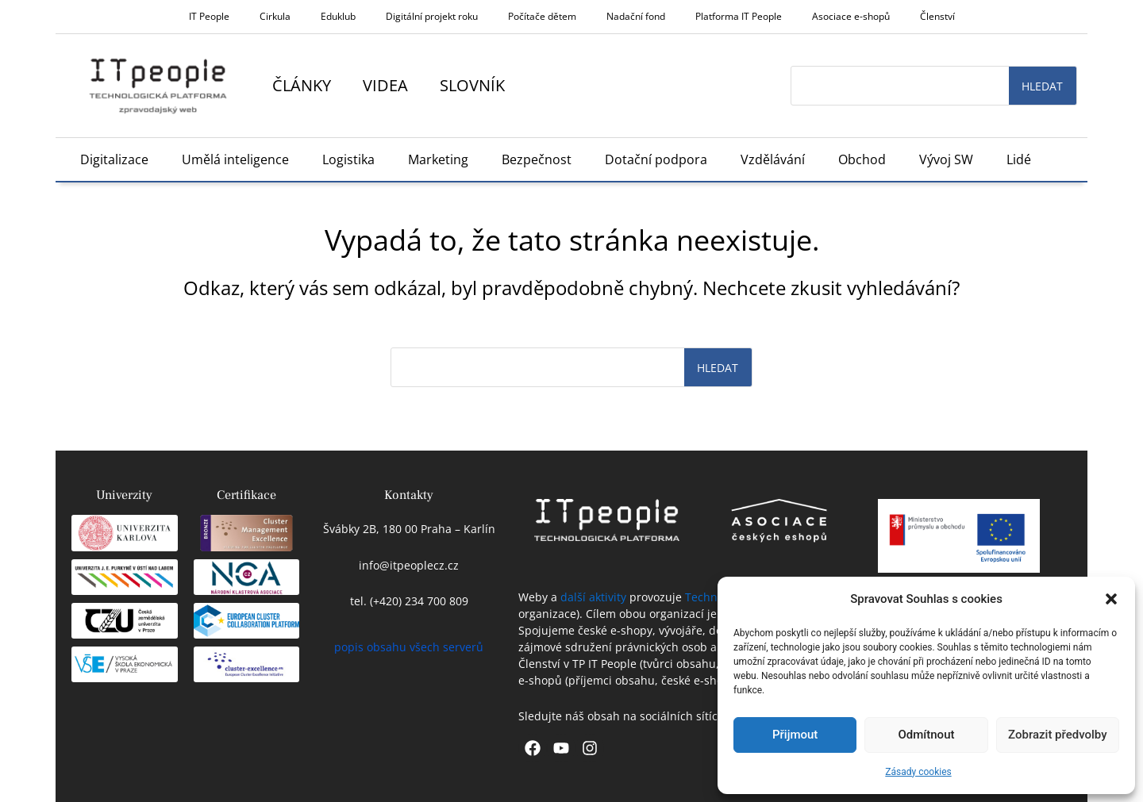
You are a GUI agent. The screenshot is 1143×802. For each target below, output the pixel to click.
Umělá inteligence (235, 159)
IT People (209, 16)
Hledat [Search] (1042, 86)
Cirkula (275, 16)
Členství (937, 16)
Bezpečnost (537, 159)
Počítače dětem (542, 16)
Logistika (348, 159)
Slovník (472, 85)
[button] (1111, 599)
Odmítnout (927, 734)
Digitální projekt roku (432, 16)
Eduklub (338, 16)
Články (301, 85)
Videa (385, 85)
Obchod (862, 159)
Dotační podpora (656, 159)
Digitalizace (114, 159)
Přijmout (795, 734)
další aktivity (593, 596)
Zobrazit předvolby (1057, 734)
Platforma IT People (738, 16)
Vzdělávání (773, 159)
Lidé (1018, 159)
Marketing (438, 159)
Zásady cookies (918, 771)
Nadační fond (635, 16)
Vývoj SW (946, 159)
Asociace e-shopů (851, 16)
